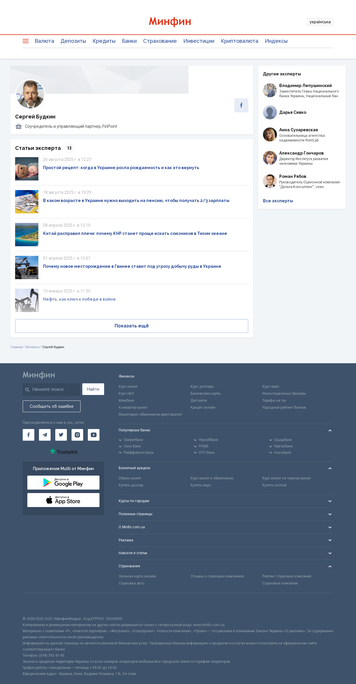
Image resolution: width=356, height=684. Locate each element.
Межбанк (126, 400)
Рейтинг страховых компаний (286, 576)
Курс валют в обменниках (212, 478)
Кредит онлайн (203, 407)
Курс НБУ (126, 393)
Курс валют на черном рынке (286, 478)
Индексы (276, 41)
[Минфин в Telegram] (45, 435)
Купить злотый (274, 485)
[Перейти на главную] (178, 22)
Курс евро (270, 386)
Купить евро (201, 485)
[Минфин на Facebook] (28, 435)
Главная (16, 347)
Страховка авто (131, 583)
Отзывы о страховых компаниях (217, 576)
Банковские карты (206, 393)
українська (320, 22)
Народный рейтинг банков (284, 407)
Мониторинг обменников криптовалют (150, 414)
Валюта (44, 41)
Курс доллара (202, 386)
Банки (129, 41)
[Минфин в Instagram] (77, 435)
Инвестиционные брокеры (284, 393)
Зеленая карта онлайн (137, 576)
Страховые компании (280, 583)
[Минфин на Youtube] (93, 435)
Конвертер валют (133, 407)
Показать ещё (132, 326)
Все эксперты (278, 201)
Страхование (160, 41)
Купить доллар (131, 485)
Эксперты (32, 347)
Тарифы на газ (274, 400)
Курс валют (128, 386)
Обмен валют (130, 478)
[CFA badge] (36, 604)
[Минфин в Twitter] (61, 435)
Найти (93, 389)
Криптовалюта (239, 41)
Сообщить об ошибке (52, 406)
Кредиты (103, 41)
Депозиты (73, 41)
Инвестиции (198, 41)
